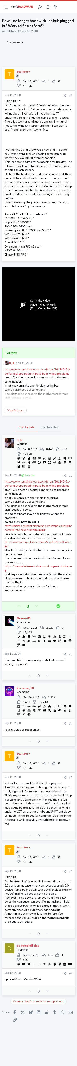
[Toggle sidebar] (63, 7)
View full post (15, 410)
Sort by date (27, 427)
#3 (70, 654)
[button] (6, 6)
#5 (70, 777)
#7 (70, 973)
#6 (70, 871)
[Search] (71, 7)
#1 (70, 95)
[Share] (65, 95)
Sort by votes (49, 427)
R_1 (11, 363)
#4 (70, 723)
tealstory (10, 31)
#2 (70, 475)
